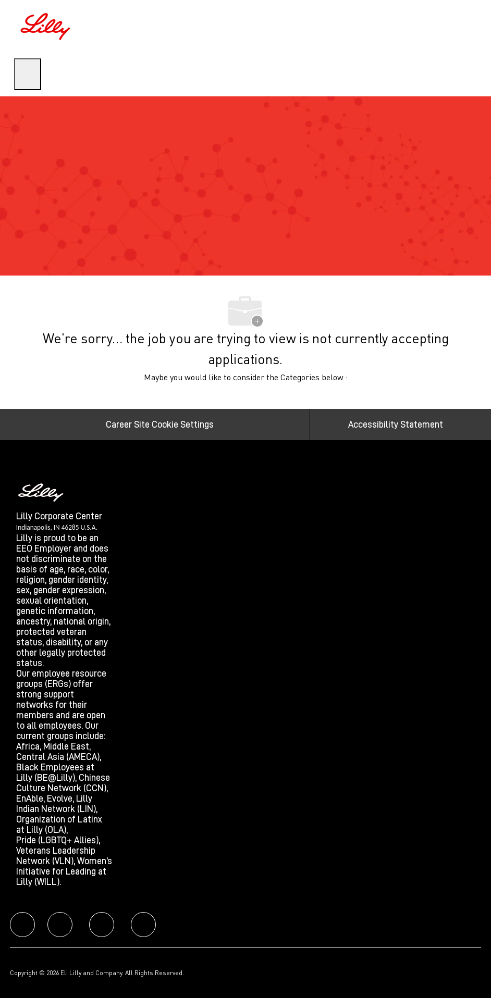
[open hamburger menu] (27, 74)
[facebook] (22, 924)
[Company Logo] (47, 24)
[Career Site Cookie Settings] (159, 424)
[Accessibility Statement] (395, 424)
